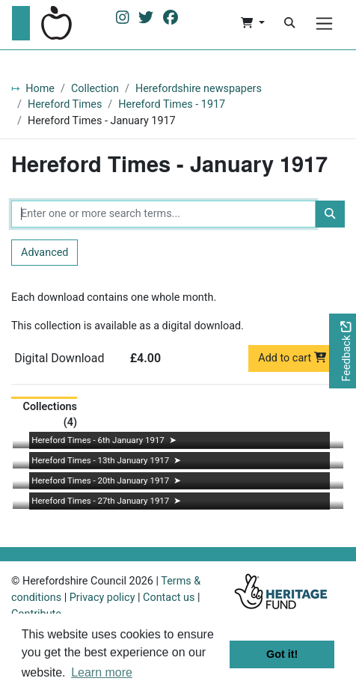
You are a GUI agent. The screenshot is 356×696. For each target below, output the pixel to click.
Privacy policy (102, 597)
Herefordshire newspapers (198, 88)
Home (40, 88)
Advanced (44, 252)
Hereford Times (65, 104)
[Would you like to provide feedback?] (342, 351)
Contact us (168, 597)
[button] (252, 23)
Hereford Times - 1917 (171, 104)
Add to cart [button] (292, 358)
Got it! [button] (282, 654)
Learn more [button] (101, 672)
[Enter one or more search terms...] (163, 214)
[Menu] (324, 23)
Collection (95, 88)
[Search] (289, 23)
